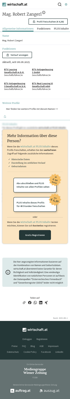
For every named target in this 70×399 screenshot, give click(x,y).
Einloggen (27, 339)
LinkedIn (59, 351)
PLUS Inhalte (61, 28)
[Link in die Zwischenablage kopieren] (24, 303)
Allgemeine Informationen (18, 28)
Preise (14, 346)
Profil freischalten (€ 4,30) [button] (48, 21)
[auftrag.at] (20, 392)
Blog (33, 346)
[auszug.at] (50, 392)
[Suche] (59, 4)
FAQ (24, 346)
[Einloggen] (66, 4)
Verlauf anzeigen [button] (17, 54)
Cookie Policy (30, 351)
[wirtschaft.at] (14, 4)
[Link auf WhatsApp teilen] (35, 303)
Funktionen (43, 28)
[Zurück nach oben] (5, 116)
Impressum (53, 346)
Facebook (46, 351)
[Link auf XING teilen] (46, 303)
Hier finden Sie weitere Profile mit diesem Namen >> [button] (32, 108)
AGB (41, 346)
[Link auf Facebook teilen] (30, 303)
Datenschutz (13, 351)
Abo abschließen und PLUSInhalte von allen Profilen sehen (37, 183)
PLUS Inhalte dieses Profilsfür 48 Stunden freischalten (37, 202)
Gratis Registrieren (35, 235)
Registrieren (41, 339)
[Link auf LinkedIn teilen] (40, 303)
